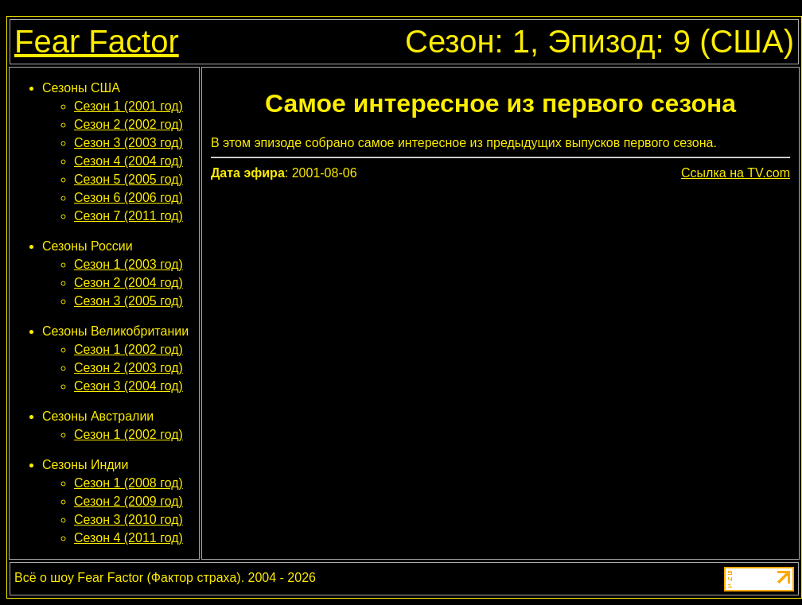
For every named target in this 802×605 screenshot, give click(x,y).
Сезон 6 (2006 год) (128, 197)
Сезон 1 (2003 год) (128, 264)
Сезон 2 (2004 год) (128, 282)
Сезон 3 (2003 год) (128, 142)
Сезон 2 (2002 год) (128, 124)
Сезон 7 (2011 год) (128, 216)
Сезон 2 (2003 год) (128, 367)
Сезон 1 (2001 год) (128, 106)
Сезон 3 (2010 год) (128, 519)
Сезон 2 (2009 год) (128, 501)
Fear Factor (96, 41)
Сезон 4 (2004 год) (128, 161)
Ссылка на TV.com (735, 173)
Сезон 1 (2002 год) (128, 349)
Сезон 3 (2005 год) (128, 301)
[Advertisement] (500, 301)
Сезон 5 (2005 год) (128, 179)
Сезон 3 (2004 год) (128, 386)
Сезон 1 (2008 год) (128, 483)
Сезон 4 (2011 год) (128, 538)
